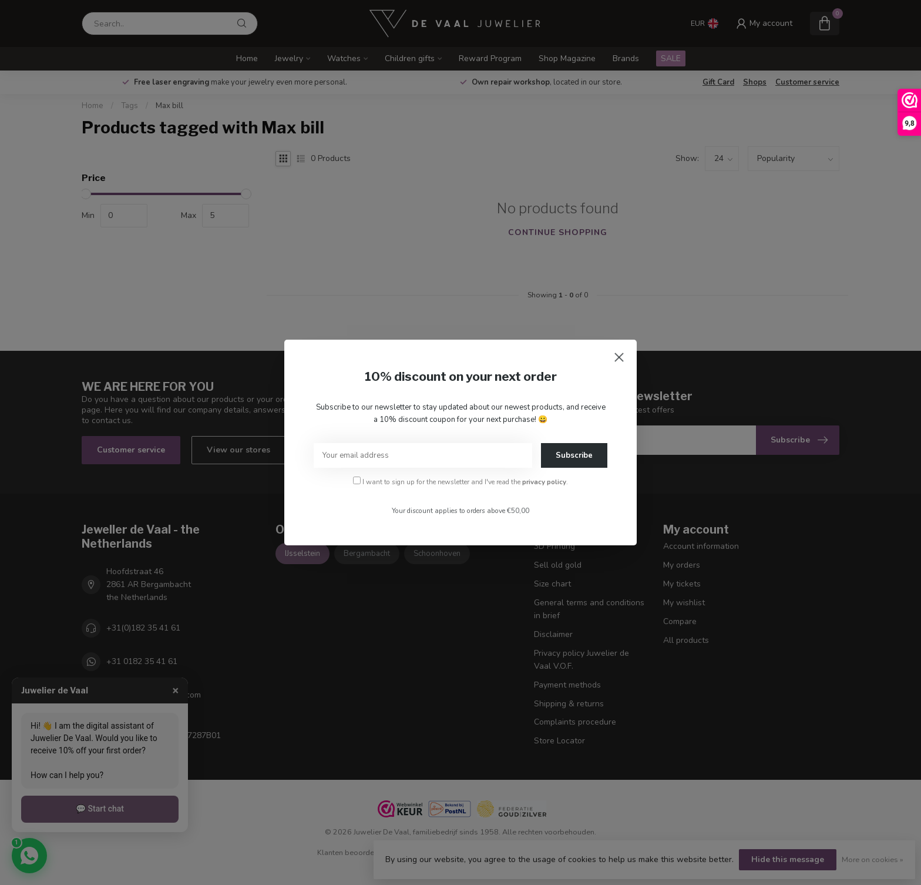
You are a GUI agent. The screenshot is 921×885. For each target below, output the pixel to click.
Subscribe (574, 455)
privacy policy (544, 482)
